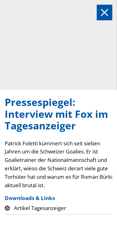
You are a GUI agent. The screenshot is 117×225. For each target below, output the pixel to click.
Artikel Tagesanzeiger (40, 208)
